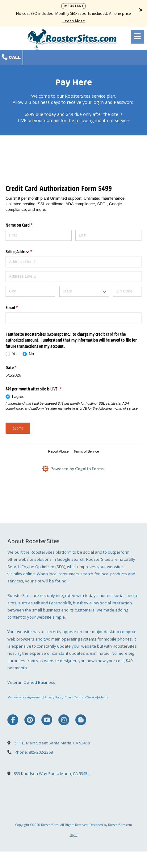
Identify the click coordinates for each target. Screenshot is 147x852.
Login (74, 835)
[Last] (108, 235)
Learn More (73, 20)
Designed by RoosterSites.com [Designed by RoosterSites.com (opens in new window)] (111, 825)
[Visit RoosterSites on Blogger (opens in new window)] (80, 720)
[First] (39, 235)
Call (11, 57)
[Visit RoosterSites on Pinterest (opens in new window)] (29, 720)
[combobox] (84, 291)
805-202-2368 (41, 752)
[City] (30, 291)
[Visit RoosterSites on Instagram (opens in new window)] (63, 720)
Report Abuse (58, 451)
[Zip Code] (127, 291)
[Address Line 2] (73, 276)
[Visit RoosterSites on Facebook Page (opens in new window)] (12, 720)
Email (19, 308)
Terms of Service (86, 451)
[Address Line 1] (73, 262)
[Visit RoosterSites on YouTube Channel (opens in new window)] (46, 720)
